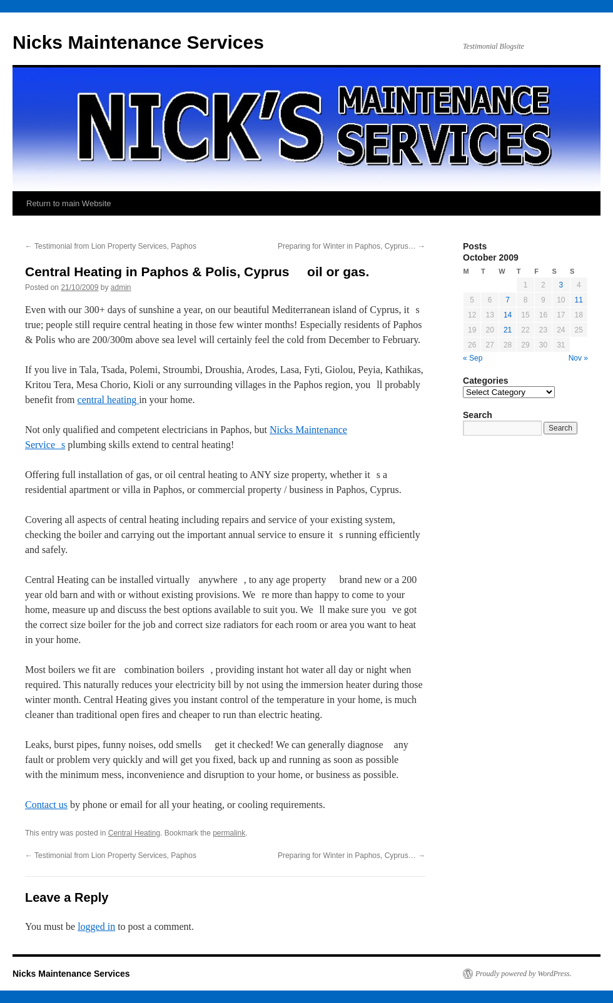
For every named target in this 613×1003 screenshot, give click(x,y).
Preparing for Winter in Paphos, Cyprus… (351, 246)
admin (121, 287)
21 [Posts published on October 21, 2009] (508, 330)
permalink (229, 833)
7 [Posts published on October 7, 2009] (507, 300)
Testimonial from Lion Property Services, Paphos (110, 246)
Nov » (578, 358)
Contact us (46, 804)
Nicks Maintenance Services (138, 42)
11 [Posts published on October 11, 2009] (579, 300)
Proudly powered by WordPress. (523, 973)
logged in (96, 926)
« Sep (472, 358)
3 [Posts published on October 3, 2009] (561, 285)
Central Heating (134, 833)
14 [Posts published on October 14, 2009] (508, 315)
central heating (108, 399)
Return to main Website (68, 203)
